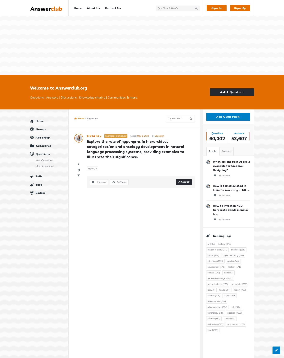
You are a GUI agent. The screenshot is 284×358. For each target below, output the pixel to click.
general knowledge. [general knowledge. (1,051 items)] (220, 277)
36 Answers (222, 218)
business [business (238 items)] (238, 248)
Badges (41, 191)
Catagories (43, 144)
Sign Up (240, 8)
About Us (93, 8)
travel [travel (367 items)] (213, 329)
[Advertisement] (142, 45)
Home (78, 8)
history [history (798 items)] (240, 288)
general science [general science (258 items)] (218, 283)
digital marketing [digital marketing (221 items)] (233, 254)
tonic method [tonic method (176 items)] (236, 323)
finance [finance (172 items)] (214, 271)
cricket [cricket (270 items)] (213, 254)
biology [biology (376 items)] (225, 242)
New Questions (44, 159)
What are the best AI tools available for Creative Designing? (231, 164)
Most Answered (44, 164)
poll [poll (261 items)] (235, 306)
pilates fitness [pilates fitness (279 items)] (217, 300)
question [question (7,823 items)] (234, 311)
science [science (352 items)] (214, 317)
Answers (227, 150)
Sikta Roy (94, 134)
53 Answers (222, 174)
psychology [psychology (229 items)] (216, 311)
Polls (39, 175)
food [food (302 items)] (228, 271)
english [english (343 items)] (233, 260)
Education (159, 134)
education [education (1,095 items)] (215, 260)
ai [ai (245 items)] (211, 242)
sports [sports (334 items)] (229, 317)
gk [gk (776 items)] (211, 288)
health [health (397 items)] (224, 288)
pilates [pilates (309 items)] (230, 294)
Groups (41, 128)
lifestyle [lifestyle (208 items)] (214, 294)
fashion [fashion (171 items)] (234, 265)
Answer (184, 180)
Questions (43, 152)
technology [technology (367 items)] (215, 323)
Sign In (216, 8)
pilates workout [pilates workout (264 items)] (217, 306)
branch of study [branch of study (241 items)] (218, 248)
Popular (213, 150)
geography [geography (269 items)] (239, 283)
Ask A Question (231, 91)
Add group (43, 136)
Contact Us (113, 8)
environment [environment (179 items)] (216, 265)
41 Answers (222, 194)
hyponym (92, 167)
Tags (39, 183)
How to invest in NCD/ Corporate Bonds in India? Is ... (230, 208)
